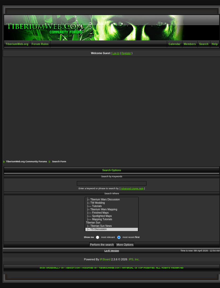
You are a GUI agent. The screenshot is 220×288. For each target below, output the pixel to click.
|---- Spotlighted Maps (111, 216)
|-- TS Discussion (111, 229)
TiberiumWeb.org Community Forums (26, 161)
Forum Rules (40, 44)
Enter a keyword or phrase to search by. (99, 188)
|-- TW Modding (111, 203)
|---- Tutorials (111, 206)
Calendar (175, 44)
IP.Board (105, 259)
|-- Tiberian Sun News (111, 226)
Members (190, 44)
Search (203, 44)
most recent (131, 237)
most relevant (108, 237)
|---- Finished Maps (111, 213)
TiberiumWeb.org (17, 44)
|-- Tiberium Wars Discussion (111, 199)
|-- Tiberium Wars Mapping (111, 209)
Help (215, 44)
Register (126, 53)
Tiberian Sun (111, 223)
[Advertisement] (49, 108)
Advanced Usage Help (132, 188)
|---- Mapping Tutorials (111, 219)
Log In (115, 53)
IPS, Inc (134, 259)
